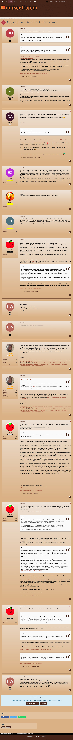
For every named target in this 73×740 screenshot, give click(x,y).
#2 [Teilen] (70, 86)
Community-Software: (36, 736)
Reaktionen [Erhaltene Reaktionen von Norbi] (5, 254)
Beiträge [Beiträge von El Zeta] (5, 182)
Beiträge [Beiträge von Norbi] (5, 255)
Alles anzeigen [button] (45, 622)
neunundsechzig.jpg (35, 56)
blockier (36, 249)
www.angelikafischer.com (25, 360)
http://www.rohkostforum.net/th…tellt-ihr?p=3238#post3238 (53, 139)
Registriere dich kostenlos (39, 700)
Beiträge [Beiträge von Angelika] (5, 359)
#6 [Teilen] (70, 216)
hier (33, 261)
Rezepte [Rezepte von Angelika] (4, 362)
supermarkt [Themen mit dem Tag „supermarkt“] (8, 727)
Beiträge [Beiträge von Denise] (5, 206)
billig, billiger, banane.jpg (25, 56)
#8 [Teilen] (70, 301)
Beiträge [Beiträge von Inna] (5, 231)
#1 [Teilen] (70, 28)
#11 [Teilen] (70, 375)
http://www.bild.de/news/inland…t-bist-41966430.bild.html (32, 487)
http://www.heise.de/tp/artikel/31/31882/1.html (31, 570)
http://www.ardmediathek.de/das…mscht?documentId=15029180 (34, 73)
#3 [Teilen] (70, 111)
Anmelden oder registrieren (61, 1)
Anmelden (43, 703)
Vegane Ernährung (44, 364)
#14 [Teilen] (70, 606)
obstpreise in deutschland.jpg (26, 58)
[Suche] (70, 1)
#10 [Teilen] (70, 343)
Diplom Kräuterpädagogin (37, 365)
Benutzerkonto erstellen (32, 703)
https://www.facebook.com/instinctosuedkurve (30, 288)
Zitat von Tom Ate (26, 380)
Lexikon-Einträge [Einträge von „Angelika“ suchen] (6, 364)
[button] (49, 1)
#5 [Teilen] (70, 191)
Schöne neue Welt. (24, 476)
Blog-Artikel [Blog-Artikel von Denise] (5, 208)
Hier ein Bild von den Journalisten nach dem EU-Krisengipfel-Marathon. (35, 649)
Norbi (32, 291)
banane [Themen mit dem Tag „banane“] (3, 727)
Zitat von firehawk (26, 130)
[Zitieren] (70, 80)
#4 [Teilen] (70, 167)
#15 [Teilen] (70, 676)
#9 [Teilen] (70, 322)
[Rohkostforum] (36, 7)
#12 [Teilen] (70, 421)
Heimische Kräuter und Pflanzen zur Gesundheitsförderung (47, 362)
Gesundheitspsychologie (55, 364)
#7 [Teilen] (70, 239)
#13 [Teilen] (70, 503)
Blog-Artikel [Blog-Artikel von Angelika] (5, 360)
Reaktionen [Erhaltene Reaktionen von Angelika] (5, 357)
